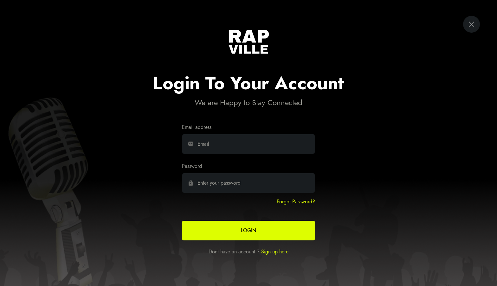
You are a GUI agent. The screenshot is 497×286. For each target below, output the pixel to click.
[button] (296, 202)
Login (248, 230)
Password (192, 166)
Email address (196, 127)
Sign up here (274, 251)
